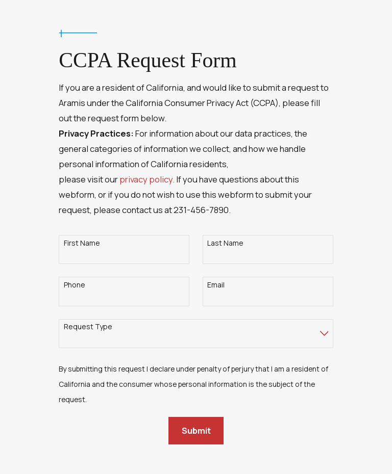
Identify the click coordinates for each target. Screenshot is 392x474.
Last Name (225, 243)
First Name (82, 243)
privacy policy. (147, 179)
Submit (196, 430)
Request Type (88, 327)
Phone (74, 285)
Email (216, 285)
